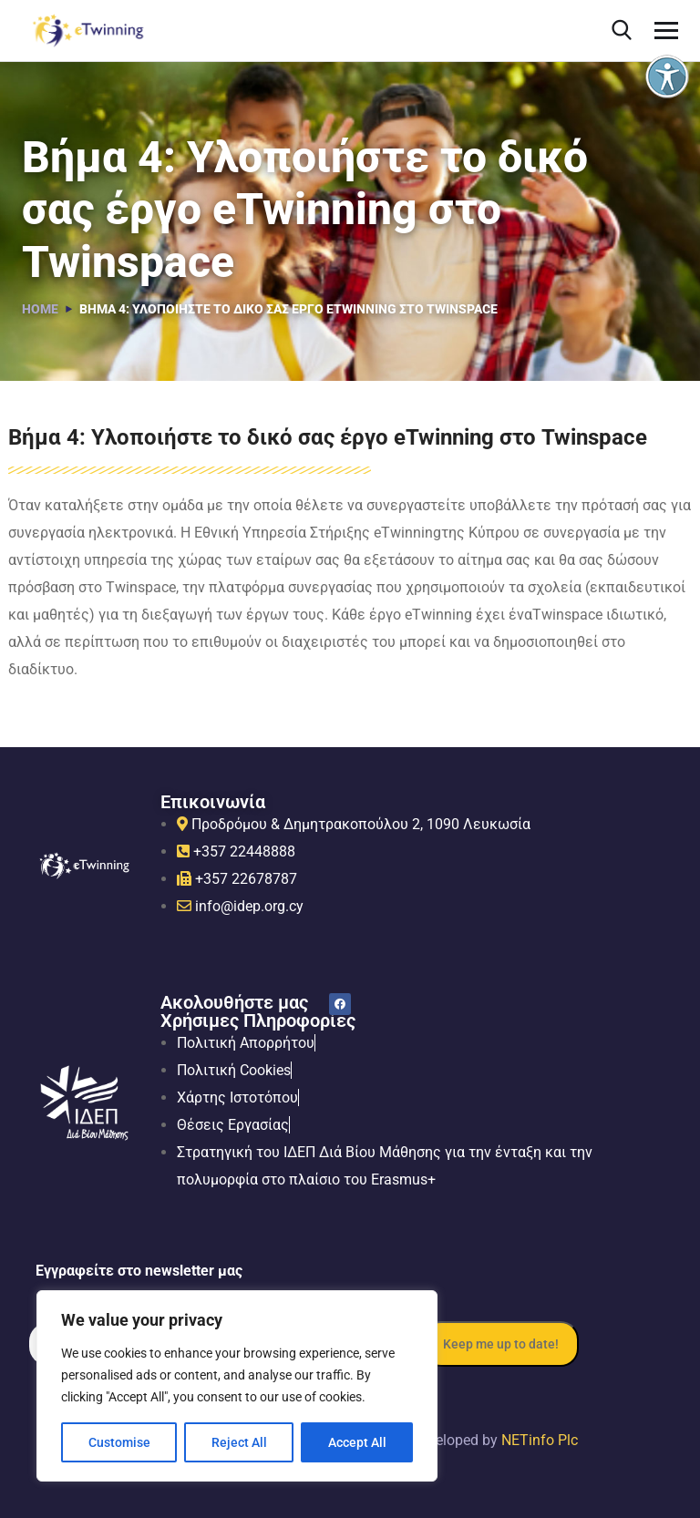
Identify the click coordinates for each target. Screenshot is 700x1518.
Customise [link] (119, 1442)
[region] (237, 1386)
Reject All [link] (239, 1442)
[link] (667, 76)
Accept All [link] (357, 1442)
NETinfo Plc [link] (539, 1440)
